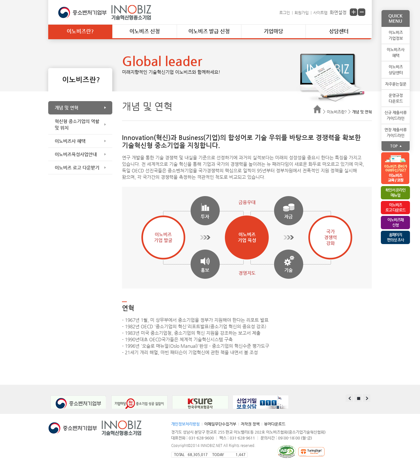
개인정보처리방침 (185, 424)
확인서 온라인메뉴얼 (395, 192)
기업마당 (273, 31)
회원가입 (301, 12)
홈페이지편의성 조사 (395, 237)
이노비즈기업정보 (396, 35)
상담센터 (338, 31)
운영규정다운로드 (396, 98)
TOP (394, 146)
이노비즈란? (80, 31)
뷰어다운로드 (274, 424)
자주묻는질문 (395, 84)
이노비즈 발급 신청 (209, 31)
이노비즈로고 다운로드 (395, 207)
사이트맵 (320, 12)
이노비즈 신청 (144, 31)
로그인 (284, 12)
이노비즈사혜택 (395, 52)
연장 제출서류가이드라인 (395, 132)
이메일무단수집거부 (220, 424)
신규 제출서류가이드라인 (395, 115)
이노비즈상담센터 (396, 69)
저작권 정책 (250, 424)
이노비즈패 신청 (395, 222)
